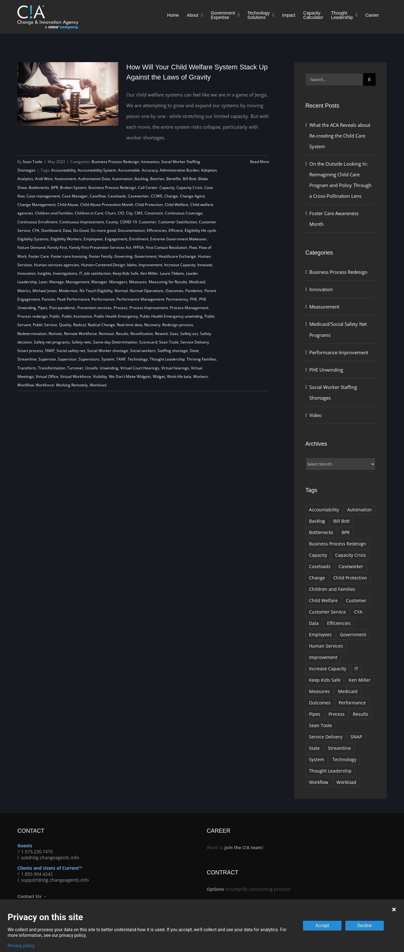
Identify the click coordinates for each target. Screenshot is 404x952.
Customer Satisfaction (177, 222)
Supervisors (89, 359)
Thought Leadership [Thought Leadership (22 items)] (330, 771)
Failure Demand (31, 247)
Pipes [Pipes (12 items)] (314, 714)
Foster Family (100, 256)
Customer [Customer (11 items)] (356, 600)
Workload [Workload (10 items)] (346, 782)
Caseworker (138, 196)
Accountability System (97, 170)
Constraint (154, 213)
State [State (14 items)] (314, 748)
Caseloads (117, 196)
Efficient (176, 230)
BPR (54, 187)
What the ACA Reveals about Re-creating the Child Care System (339, 136)
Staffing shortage (172, 350)
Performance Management (140, 299)
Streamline (27, 359)
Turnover (75, 368)
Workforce (45, 385)
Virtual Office (47, 376)
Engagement (116, 239)
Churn (110, 213)
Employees (93, 239)
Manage (56, 282)
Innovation (150, 161)
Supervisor (67, 359)
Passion (48, 299)
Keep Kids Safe (126, 273)
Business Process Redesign (115, 161)
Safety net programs (52, 342)
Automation (122, 178)
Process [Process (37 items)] (337, 714)
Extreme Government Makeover (178, 239)
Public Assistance (77, 316)
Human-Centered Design (103, 264)
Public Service (45, 324)
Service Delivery (195, 342)
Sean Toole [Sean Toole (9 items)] (320, 725)
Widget (159, 376)
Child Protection (149, 204)
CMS (138, 213)
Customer (147, 222)
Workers (200, 376)
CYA (35, 230)
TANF (121, 359)
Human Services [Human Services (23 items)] (326, 646)
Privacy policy (21, 945)
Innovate (204, 264)
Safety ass (189, 333)
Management (77, 282)
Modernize (68, 290)
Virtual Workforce (75, 376)
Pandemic (194, 290)
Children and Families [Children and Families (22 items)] (332, 589)
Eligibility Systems (33, 239)
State (194, 350)
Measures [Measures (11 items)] (319, 691)
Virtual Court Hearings (139, 368)
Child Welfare (176, 204)
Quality (65, 324)
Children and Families (54, 213)
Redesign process (177, 324)
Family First (57, 247)
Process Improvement (148, 307)
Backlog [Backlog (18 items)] (317, 521)
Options (215, 889)
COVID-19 (128, 222)
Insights (44, 273)
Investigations (65, 273)
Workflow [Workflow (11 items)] (318, 782)
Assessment (65, 178)
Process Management (189, 307)
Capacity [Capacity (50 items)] (318, 555)
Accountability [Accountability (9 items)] (324, 510)
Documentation (131, 230)
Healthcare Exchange (177, 256)
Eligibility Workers (66, 239)
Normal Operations (146, 290)
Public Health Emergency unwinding (171, 316)
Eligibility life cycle (200, 230)
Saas (174, 333)
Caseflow (98, 196)
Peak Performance (73, 299)
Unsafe (91, 368)
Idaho (132, 264)
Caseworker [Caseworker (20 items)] (351, 566)
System (107, 359)
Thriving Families (201, 359)
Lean (43, 282)
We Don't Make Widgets (130, 376)
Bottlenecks (39, 187)
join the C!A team (243, 847)
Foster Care (38, 256)
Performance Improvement (338, 352)
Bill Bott (189, 178)
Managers (118, 282)
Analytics (25, 178)
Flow (193, 247)
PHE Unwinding (326, 370)
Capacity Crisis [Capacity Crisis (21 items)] (350, 555)
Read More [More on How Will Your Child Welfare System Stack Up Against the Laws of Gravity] (259, 161)
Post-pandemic (62, 307)
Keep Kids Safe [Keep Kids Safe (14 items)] (325, 680)
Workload (98, 385)
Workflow (25, 385)
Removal (106, 333)
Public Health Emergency (116, 316)
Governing (123, 256)
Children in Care (89, 213)
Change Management (36, 204)
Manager (99, 282)
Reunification (141, 333)
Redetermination (32, 333)
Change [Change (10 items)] (317, 578)
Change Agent (192, 196)
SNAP (50, 350)
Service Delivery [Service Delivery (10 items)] (325, 737)
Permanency (177, 299)
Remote (55, 333)
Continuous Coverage (184, 213)
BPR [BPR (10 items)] (346, 532)
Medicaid (197, 282)
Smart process (30, 350)
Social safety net (70, 350)
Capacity (167, 187)
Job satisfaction (97, 273)
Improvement (150, 264)
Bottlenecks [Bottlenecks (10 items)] (321, 532)
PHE (193, 299)
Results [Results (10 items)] (360, 714)
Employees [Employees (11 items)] (320, 635)
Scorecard (148, 342)
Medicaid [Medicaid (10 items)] (348, 691)
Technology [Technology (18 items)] (344, 759)
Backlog (141, 178)
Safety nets (81, 342)
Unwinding (109, 368)
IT (80, 273)
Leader (192, 273)
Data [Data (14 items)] (314, 623)
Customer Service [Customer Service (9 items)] (327, 612)
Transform (26, 368)
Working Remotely (72, 385)
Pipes (42, 307)
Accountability (63, 170)
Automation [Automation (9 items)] (359, 510)
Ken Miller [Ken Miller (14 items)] (360, 680)
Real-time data (129, 324)
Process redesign (32, 316)
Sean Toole (32, 161)
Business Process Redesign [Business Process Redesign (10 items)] (337, 544)
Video (315, 415)
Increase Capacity (179, 264)
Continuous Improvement (81, 222)
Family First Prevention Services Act (100, 247)
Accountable (129, 170)
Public (55, 316)
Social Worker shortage (107, 350)
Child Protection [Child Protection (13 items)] (350, 578)
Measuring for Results (168, 282)
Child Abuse (67, 204)
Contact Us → (32, 896)
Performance (103, 299)
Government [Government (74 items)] (353, 635)
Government (145, 256)
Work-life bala (179, 376)
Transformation (51, 368)
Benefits (173, 178)
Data (67, 230)
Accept (322, 925)
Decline (364, 925)
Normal (121, 290)
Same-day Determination (115, 342)
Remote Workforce (80, 333)
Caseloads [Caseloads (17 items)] (319, 566)
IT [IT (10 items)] (356, 669)
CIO (121, 213)
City (129, 213)
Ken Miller (149, 273)
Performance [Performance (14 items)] (352, 703)
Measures (138, 282)
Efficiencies (157, 230)
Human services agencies (56, 264)
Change (171, 196)
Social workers (143, 350)
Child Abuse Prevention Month (106, 204)
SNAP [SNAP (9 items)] (356, 737)
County (112, 222)
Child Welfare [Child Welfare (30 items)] (323, 600)
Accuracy (150, 170)
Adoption (209, 170)
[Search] (369, 79)
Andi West (44, 178)
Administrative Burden (179, 170)
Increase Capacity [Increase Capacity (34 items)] (327, 669)
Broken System (73, 187)
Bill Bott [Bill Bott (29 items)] (341, 521)
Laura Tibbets (172, 273)
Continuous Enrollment (37, 222)
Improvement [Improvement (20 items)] (323, 657)
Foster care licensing (69, 256)
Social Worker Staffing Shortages (333, 392)
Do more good (103, 230)
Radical (79, 324)
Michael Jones (45, 290)
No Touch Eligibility (96, 290)
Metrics (24, 290)
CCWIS (157, 196)
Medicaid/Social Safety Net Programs (338, 329)
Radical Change (101, 324)
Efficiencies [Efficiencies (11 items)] (339, 623)
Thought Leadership (167, 359)
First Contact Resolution (166, 247)
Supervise (47, 359)
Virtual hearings (175, 368)
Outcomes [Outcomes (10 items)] (319, 703)
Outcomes (174, 290)
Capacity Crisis (189, 187)
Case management (43, 196)
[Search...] (334, 79)
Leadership (27, 282)
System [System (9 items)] (316, 759)
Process (121, 307)
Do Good (81, 230)
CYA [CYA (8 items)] (358, 612)
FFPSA (138, 247)
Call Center (147, 187)
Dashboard (51, 230)
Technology (138, 359)
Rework (161, 333)
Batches (157, 178)
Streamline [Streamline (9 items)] (339, 748)
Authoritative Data (94, 178)
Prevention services (94, 307)
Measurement (324, 306)
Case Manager (75, 196)
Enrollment (138, 239)
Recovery (152, 324)
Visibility (100, 376)
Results (122, 333)
